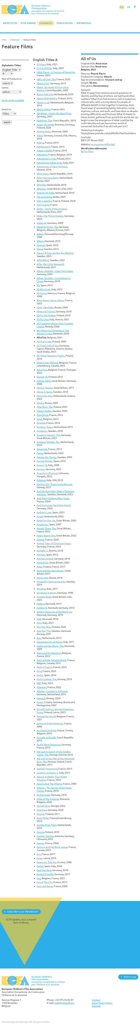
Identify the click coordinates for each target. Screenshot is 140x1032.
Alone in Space (44, 391)
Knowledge (84, 23)
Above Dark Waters (47, 98)
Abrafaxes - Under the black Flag (54, 113)
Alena (40, 249)
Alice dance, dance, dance (50, 300)
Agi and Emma (44, 196)
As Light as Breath (46, 737)
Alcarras (41, 245)
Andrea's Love (44, 512)
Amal (39, 419)
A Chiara (41, 64)
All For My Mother (46, 315)
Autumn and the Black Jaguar (52, 847)
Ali (38, 285)
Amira (40, 453)
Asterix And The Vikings (49, 783)
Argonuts (41, 687)
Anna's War (42, 577)
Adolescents (43, 146)
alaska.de (41, 223)
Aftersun (41, 188)
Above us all (43, 102)
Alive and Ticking (46, 311)
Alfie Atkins (43, 260)
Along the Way (44, 395)
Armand (41, 698)
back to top (130, 976)
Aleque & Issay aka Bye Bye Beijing (55, 253)
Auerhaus (42, 809)
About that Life (45, 94)
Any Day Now (44, 626)
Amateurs (42, 431)
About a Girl (43, 83)
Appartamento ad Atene (49, 641)
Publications (64, 23)
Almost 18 (42, 376)
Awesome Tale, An (46, 862)
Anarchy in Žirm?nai (47, 473)
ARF (39, 683)
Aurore (40, 843)
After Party (43, 173)
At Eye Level (43, 794)
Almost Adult (44, 380)
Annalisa (41, 588)
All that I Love (44, 341)
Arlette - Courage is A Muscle (52, 691)
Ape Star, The (44, 630)
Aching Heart (44, 131)
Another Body (44, 596)
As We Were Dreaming (48, 744)
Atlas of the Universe (48, 798)
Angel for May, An (46, 520)
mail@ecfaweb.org (64, 1002)
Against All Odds (45, 192)
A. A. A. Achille (44, 68)
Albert (40, 234)
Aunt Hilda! (43, 818)
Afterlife (41, 184)
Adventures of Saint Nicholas (52, 166)
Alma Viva (42, 369)
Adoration (42, 154)
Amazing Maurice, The (48, 435)
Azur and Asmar (45, 886)
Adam (40, 135)
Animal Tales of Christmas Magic (54, 543)
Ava (39, 854)
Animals (41, 554)
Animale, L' (42, 550)
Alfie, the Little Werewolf (50, 264)
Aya (39, 878)
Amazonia (42, 449)
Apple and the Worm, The (50, 645)
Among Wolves (45, 461)
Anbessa (41, 480)
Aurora (40, 832)
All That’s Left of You (47, 345)
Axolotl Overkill (45, 874)
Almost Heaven (45, 387)
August (40, 813)
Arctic (40, 675)
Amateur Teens (45, 426)
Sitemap (96, 1005)
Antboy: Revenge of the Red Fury (54, 611)
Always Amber (44, 410)
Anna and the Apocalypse (50, 570)
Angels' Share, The (46, 528)
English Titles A (45, 60)
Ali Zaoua (41, 293)
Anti (39, 618)
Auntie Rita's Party (47, 824)
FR (128, 7)
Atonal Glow (43, 805)
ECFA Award (28, 23)
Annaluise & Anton (46, 592)
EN (121, 7)
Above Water (43, 109)
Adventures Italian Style (49, 162)
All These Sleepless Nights (51, 355)
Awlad (40, 866)
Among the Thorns (46, 457)
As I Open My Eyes (46, 730)
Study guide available (13, 100)
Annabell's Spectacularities (51, 581)
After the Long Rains (47, 177)
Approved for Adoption (49, 653)
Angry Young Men (46, 535)
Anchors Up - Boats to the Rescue (54, 484)
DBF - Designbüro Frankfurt (39, 1022)
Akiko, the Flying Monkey (50, 215)
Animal (40, 539)
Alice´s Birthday (45, 307)
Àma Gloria (42, 415)
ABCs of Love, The (46, 79)
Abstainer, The (44, 120)
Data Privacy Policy (102, 1002)
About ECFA (10, 23)
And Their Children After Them (53, 498)
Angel (40, 516)
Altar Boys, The (45, 406)
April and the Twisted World (51, 660)
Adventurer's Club (46, 158)
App (39, 638)
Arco (39, 671)
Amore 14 (42, 465)
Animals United (45, 558)
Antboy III (42, 607)
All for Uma (43, 319)
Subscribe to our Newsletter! (22, 911)
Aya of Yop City (45, 882)
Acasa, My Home (45, 124)
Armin (40, 702)
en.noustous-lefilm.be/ (103, 144)
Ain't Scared (43, 204)
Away (39, 858)
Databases (46, 23)
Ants (39, 622)
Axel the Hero (44, 870)
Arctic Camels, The (46, 679)
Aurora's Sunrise (45, 836)
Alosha (40, 403)
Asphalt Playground (47, 768)
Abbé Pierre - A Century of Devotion (56, 72)
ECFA (4, 39)
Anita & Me (42, 562)
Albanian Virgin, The (47, 226)
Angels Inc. (42, 524)
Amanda (41, 422)
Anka (39, 566)
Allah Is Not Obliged (47, 362)
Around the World (46, 716)
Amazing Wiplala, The (48, 442)
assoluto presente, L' (47, 772)
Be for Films (87, 151)
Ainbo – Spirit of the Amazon (52, 208)
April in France (44, 667)
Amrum (40, 469)
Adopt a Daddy (44, 150)
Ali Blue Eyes (43, 289)
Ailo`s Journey (44, 200)
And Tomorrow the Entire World (53, 505)
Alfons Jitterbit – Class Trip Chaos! (55, 271)
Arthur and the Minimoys (50, 723)
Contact (96, 999)
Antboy (40, 603)
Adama (40, 142)
